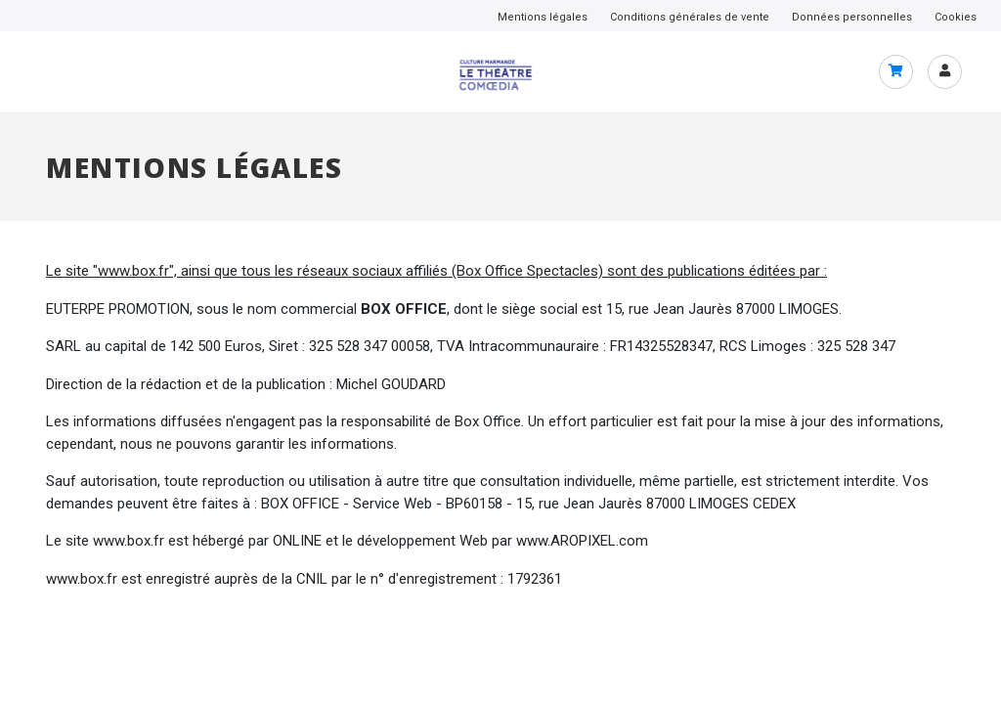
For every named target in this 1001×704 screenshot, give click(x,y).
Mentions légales (543, 17)
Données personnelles (852, 17)
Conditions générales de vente (689, 17)
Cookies (956, 17)
